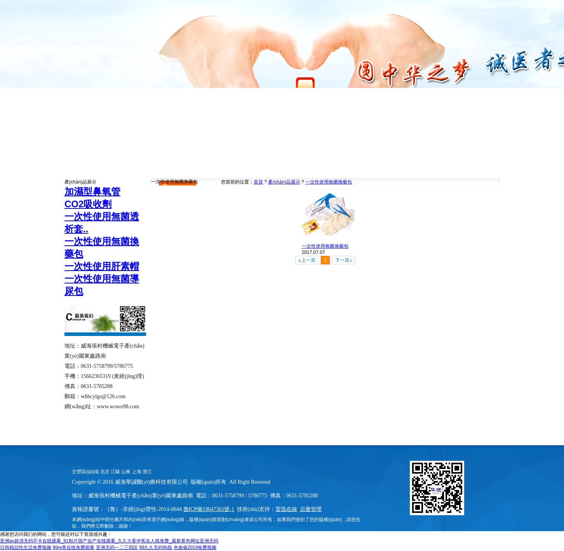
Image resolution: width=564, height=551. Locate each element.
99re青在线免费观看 (73, 547)
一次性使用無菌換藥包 (328, 182)
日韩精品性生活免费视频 (25, 547)
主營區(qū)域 (85, 471)
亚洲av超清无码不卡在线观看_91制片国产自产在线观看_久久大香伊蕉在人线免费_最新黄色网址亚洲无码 (109, 541)
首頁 (258, 182)
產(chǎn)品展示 (284, 182)
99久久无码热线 (155, 547)
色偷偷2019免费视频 (195, 547)
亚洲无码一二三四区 (117, 547)
